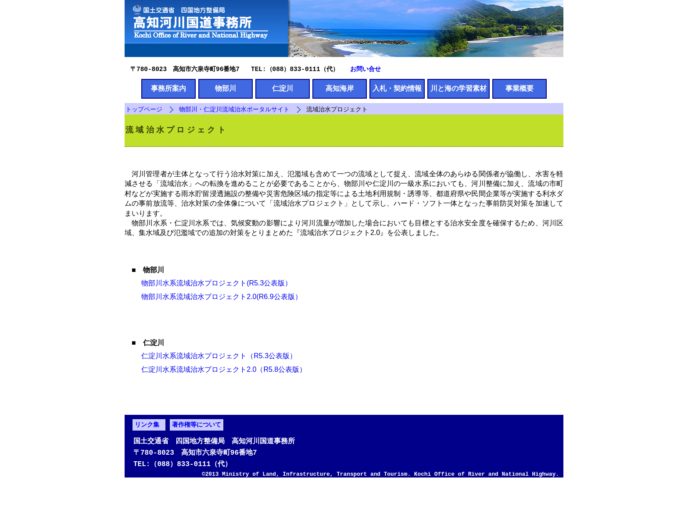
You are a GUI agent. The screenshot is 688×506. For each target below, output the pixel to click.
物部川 (225, 89)
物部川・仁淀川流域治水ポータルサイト (234, 110)
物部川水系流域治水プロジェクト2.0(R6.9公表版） (217, 304)
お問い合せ (365, 68)
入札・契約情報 (397, 89)
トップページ (143, 110)
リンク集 (147, 444)
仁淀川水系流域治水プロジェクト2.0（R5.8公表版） (219, 383)
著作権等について (196, 444)
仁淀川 (282, 89)
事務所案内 (168, 89)
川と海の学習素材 (458, 89)
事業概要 (519, 89)
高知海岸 (340, 89)
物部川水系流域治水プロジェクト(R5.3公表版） (212, 290)
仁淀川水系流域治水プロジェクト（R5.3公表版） (214, 369)
